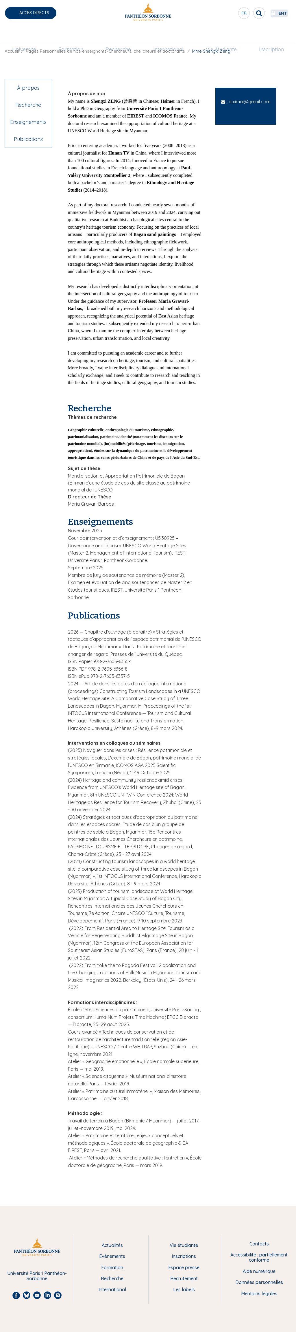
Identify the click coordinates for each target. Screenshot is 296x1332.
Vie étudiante (217, 33)
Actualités (112, 1245)
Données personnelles (259, 1282)
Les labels (184, 1289)
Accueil (12, 51)
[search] (240, 13)
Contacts (259, 1243)
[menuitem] (31, 34)
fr (225, 14)
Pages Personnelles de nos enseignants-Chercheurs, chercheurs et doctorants (105, 51)
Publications (28, 139)
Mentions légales (259, 1293)
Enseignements (28, 122)
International (167, 33)
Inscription (264, 33)
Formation (74, 33)
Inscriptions (184, 1256)
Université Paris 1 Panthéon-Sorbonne (37, 1276)
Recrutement (184, 1278)
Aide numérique (259, 1271)
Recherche (119, 33)
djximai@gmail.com (249, 101)
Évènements (112, 1256)
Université (31, 33)
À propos (28, 88)
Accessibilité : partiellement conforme (259, 1257)
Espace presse (183, 1267)
